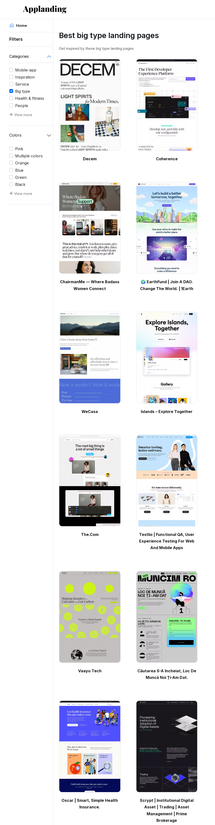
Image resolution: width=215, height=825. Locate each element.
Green (21, 177)
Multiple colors (29, 155)
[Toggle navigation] (187, 9)
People (21, 105)
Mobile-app (25, 70)
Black (20, 184)
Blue (19, 170)
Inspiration (25, 77)
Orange (22, 163)
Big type (22, 91)
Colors (15, 135)
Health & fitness (29, 98)
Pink (19, 148)
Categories (19, 56)
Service (22, 84)
